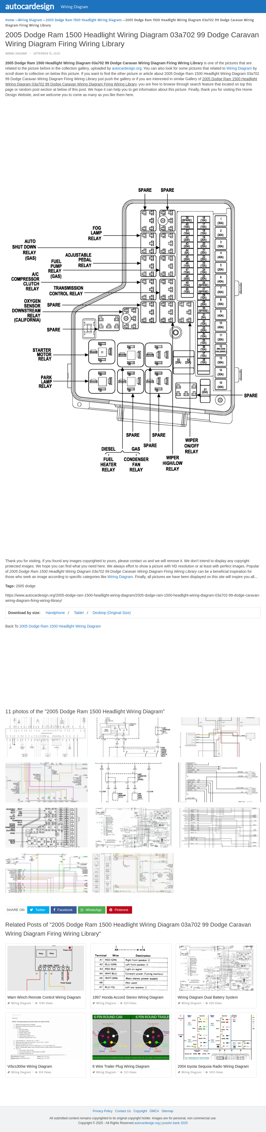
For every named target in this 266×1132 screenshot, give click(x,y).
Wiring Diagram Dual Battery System (208, 997)
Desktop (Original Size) (112, 613)
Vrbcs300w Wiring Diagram (29, 1066)
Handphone (55, 613)
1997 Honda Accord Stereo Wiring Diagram (127, 997)
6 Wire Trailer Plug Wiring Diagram (121, 1066)
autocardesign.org (127, 68)
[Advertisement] (133, 138)
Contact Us (123, 1111)
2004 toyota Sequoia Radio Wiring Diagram (213, 1066)
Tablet (78, 613)
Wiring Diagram (74, 6)
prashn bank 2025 (175, 1123)
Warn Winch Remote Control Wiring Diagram (44, 997)
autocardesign (29, 6)
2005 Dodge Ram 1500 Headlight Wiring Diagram (60, 626)
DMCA (154, 1111)
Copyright (140, 1111)
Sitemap (167, 1111)
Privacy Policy (103, 1111)
